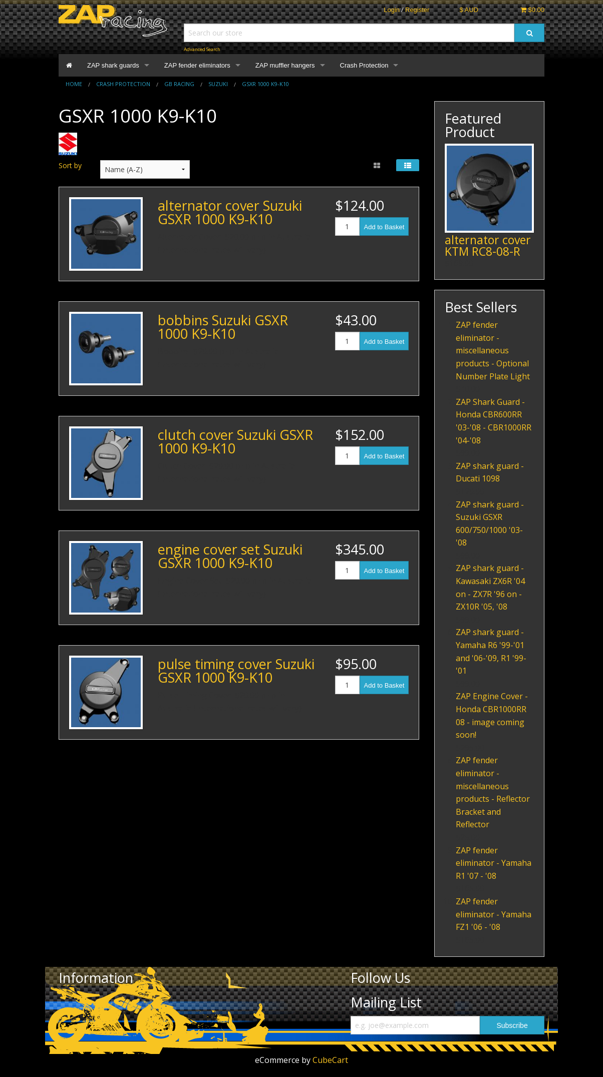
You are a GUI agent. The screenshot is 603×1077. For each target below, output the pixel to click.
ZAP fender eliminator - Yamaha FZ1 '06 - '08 (493, 914)
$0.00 (532, 10)
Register (417, 10)
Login (392, 10)
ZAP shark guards (113, 65)
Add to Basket (384, 227)
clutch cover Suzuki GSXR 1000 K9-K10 (235, 441)
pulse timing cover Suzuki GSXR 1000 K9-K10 (236, 671)
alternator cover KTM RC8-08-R (488, 245)
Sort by (70, 165)
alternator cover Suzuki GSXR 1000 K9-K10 (230, 212)
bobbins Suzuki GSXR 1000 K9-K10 (223, 327)
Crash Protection (364, 65)
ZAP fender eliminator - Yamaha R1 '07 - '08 (493, 863)
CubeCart (330, 1059)
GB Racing (179, 84)
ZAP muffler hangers (285, 65)
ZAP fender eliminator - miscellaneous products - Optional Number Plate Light (493, 350)
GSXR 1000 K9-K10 (265, 84)
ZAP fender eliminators (197, 65)
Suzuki (218, 84)
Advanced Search (202, 49)
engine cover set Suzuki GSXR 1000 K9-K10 (230, 556)
